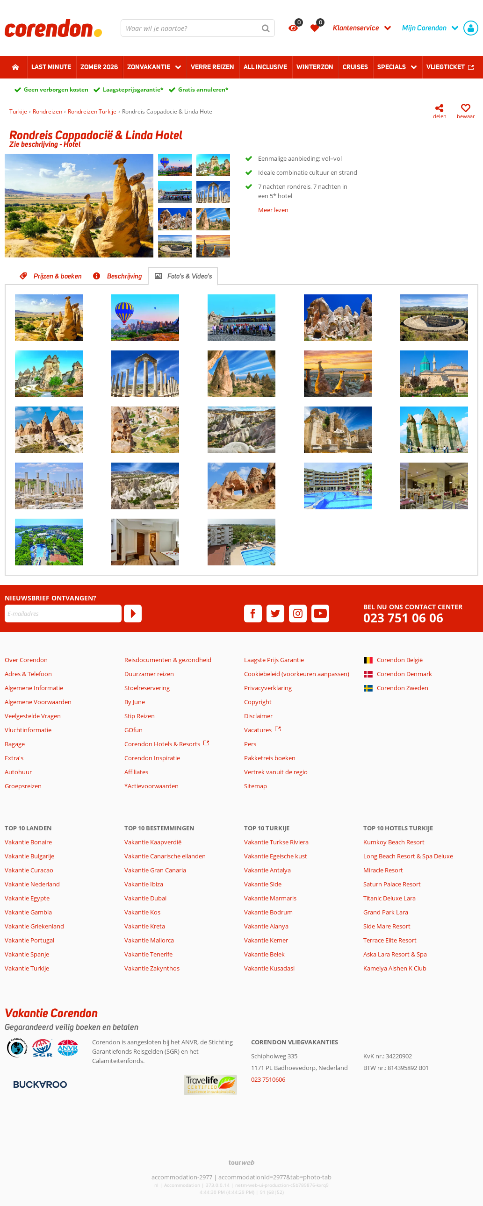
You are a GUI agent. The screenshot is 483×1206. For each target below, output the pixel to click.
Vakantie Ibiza (143, 884)
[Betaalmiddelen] (39, 1083)
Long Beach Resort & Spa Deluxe (408, 856)
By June (134, 702)
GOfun (133, 730)
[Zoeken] (266, 28)
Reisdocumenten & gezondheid (167, 660)
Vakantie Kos (142, 912)
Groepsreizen (23, 786)
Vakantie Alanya (266, 926)
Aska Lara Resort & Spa (395, 954)
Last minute (51, 67)
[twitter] (275, 613)
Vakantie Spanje (27, 954)
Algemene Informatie (34, 688)
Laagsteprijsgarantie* (133, 89)
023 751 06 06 (403, 618)
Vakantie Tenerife (148, 954)
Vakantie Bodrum (268, 912)
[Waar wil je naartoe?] (198, 28)
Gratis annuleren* (203, 89)
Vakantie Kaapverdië (152, 842)
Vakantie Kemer (266, 940)
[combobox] (198, 28)
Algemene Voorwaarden (38, 702)
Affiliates (136, 772)
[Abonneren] (133, 613)
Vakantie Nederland (32, 884)
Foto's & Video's (189, 276)
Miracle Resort (383, 870)
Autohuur (18, 772)
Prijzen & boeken (58, 276)
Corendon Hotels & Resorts (162, 744)
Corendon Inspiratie (152, 758)
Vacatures (258, 730)
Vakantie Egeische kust (275, 856)
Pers (250, 744)
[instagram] (298, 613)
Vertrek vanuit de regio (276, 772)
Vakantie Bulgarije (29, 856)
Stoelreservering (147, 688)
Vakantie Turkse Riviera (276, 842)
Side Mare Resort (387, 926)
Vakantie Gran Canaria (155, 870)
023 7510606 (268, 1079)
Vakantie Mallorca (149, 940)
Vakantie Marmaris (270, 898)
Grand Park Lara (385, 912)
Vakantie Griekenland (34, 926)
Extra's (14, 758)
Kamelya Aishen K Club (394, 968)
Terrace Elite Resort (390, 940)
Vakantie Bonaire (28, 842)
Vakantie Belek (264, 954)
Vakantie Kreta (144, 926)
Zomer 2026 (99, 67)
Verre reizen (212, 67)
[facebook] (253, 613)
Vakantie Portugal (29, 940)
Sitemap (255, 786)
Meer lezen (273, 210)
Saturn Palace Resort (392, 884)
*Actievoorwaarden (151, 786)
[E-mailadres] (63, 613)
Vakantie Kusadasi (269, 968)
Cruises (355, 67)
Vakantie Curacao (29, 870)
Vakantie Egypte (27, 898)
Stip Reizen (139, 716)
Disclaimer (258, 716)
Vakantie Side (262, 884)
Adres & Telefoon (28, 674)
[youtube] (320, 613)
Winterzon (314, 67)
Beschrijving (124, 276)
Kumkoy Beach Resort (394, 842)
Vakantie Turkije (27, 968)
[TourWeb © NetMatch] (241, 1162)
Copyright (258, 702)
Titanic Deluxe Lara (389, 898)
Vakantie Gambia (28, 912)
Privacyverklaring (268, 688)
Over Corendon (26, 660)
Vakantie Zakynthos (152, 968)
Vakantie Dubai (145, 898)
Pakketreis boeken (270, 758)
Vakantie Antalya (267, 870)
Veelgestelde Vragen (33, 716)
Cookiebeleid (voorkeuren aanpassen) (296, 674)
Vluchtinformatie (28, 730)
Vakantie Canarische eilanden (165, 856)
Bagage (15, 744)
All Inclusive (265, 67)
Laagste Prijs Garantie (274, 660)
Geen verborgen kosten (56, 89)
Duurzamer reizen (149, 674)
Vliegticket (445, 67)
